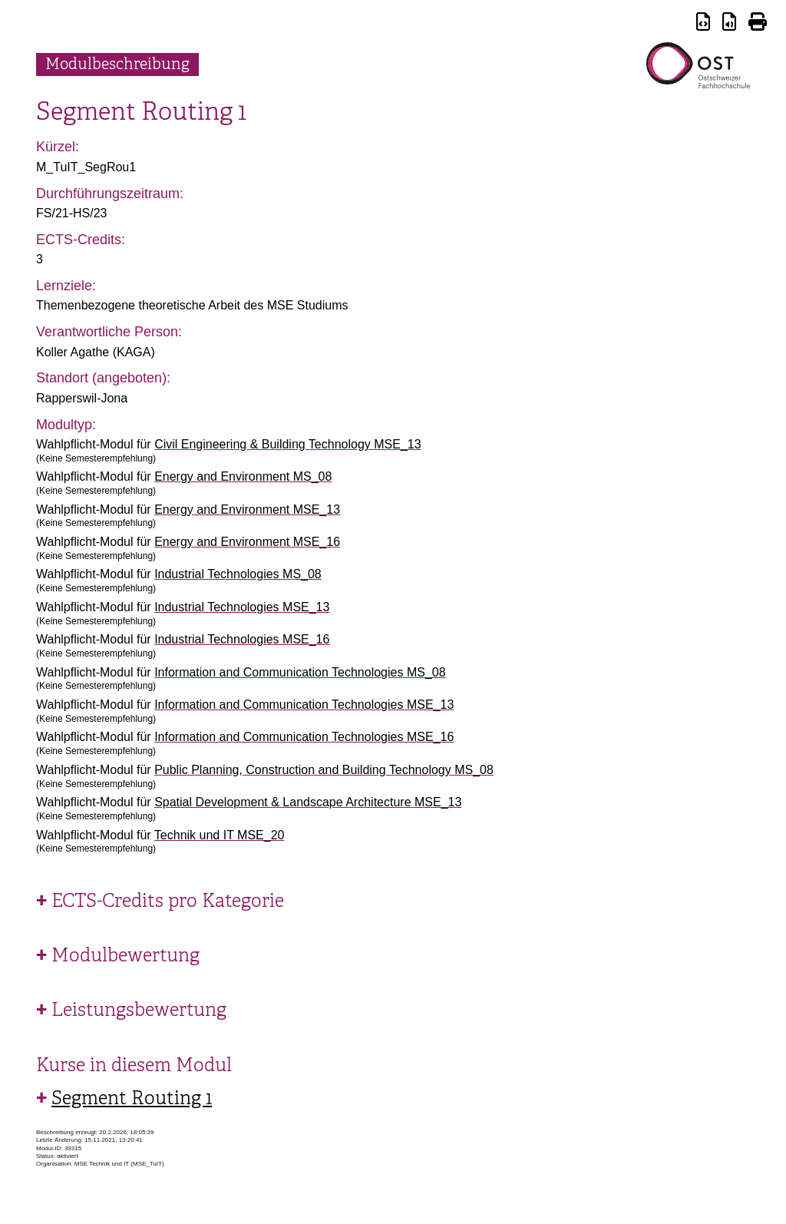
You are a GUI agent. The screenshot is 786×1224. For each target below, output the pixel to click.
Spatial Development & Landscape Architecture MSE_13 (307, 802)
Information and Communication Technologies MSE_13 (304, 704)
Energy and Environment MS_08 (243, 476)
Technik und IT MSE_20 (219, 835)
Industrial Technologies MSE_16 (241, 639)
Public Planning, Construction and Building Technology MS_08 (324, 769)
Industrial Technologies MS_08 (238, 574)
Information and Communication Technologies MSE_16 (304, 736)
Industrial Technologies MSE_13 (241, 607)
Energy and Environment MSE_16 (247, 541)
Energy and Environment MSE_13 (247, 509)
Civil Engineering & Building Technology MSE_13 (287, 444)
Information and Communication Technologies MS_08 (299, 672)
